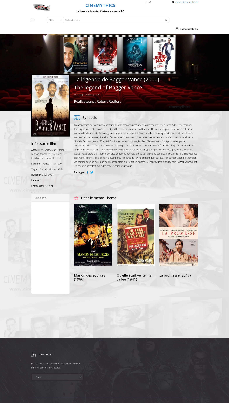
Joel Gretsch (55, 149)
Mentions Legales (66, 395)
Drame (77, 85)
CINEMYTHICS (100, 5)
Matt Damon (58, 141)
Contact (81, 395)
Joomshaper (139, 395)
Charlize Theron (39, 149)
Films (40, 395)
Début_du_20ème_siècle (50, 160)
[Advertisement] (50, 239)
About (32, 395)
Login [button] (195, 20)
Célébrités (50, 395)
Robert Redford (109, 92)
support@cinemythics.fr (186, 2)
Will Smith (45, 141)
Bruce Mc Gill (57, 145)
